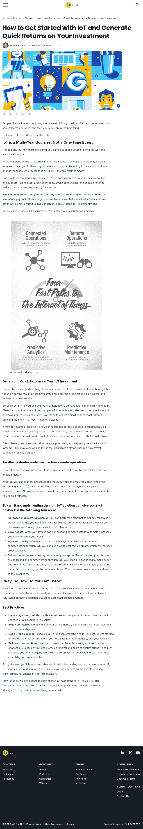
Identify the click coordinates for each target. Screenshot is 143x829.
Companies (45, 778)
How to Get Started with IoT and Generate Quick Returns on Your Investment (76, 18)
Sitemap (70, 824)
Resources (8, 778)
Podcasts (7, 774)
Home (42, 769)
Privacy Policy (33, 824)
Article (5, 18)
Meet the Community (128, 769)
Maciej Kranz (17, 45)
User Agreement (54, 824)
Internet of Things (22, 18)
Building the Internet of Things (30, 690)
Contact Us (123, 796)
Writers (43, 783)
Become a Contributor (129, 774)
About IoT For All (84, 769)
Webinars (7, 769)
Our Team (80, 774)
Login (120, 791)
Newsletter (81, 778)
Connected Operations (15, 685)
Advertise (80, 783)
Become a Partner (126, 778)
